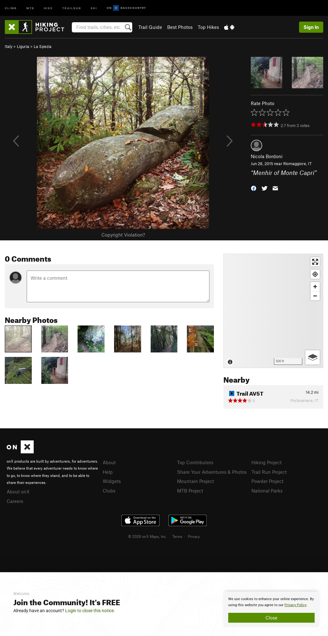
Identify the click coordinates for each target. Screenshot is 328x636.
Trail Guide (150, 27)
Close (271, 617)
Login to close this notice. (90, 610)
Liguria (23, 46)
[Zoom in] (315, 286)
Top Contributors (195, 462)
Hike (48, 8)
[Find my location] (315, 274)
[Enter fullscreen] (315, 261)
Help (108, 472)
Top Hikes (208, 27)
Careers (15, 501)
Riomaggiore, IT (297, 163)
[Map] (273, 311)
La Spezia (42, 46)
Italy (8, 46)
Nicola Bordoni (267, 156)
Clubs (109, 490)
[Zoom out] (315, 295)
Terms (177, 536)
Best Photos (180, 27)
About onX (18, 491)
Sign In (311, 27)
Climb (11, 8)
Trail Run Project (269, 472)
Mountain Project (195, 481)
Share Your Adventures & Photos (212, 472)
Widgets (112, 481)
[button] (253, 187)
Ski (94, 8)
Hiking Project (266, 462)
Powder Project (267, 481)
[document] (271, 609)
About (109, 462)
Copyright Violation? (123, 235)
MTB (30, 8)
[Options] (312, 357)
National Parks (267, 490)
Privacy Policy (295, 605)
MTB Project (190, 490)
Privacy (194, 536)
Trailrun (71, 8)
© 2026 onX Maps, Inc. (147, 536)
